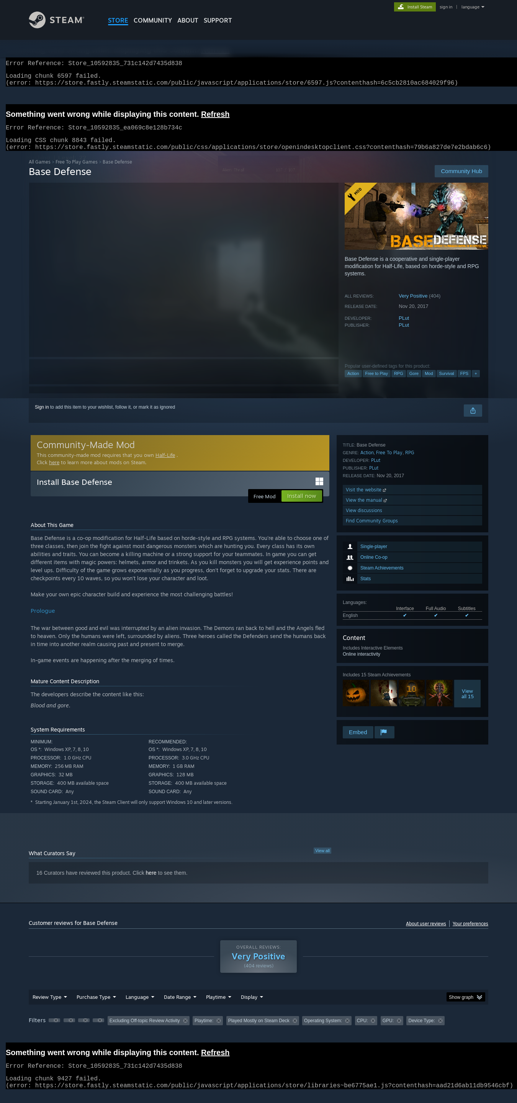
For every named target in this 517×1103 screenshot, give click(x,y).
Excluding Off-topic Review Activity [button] (145, 1030)
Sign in (42, 416)
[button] (54, 1029)
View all (322, 860)
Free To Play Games (77, 171)
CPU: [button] (362, 1030)
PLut (404, 327)
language (470, 7)
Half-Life (165, 464)
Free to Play (376, 382)
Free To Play (389, 646)
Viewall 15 (467, 602)
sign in (446, 7)
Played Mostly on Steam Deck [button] (259, 1030)
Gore (414, 382)
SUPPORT (218, 20)
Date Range (177, 1006)
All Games (40, 171)
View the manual (367, 694)
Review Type (47, 1006)
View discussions (364, 704)
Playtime (216, 1006)
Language (137, 1006)
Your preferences (470, 933)
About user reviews (426, 933)
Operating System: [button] (323, 1030)
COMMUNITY (153, 20)
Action (353, 382)
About (187, 20)
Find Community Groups (372, 714)
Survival (446, 382)
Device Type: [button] (421, 1030)
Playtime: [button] (204, 1030)
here (54, 471)
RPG (398, 382)
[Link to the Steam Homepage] (62, 26)
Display (249, 1006)
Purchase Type (93, 1006)
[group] (258, 1030)
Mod (429, 382)
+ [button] (475, 382)
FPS (464, 382)
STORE (118, 20)
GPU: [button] (388, 1030)
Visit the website (367, 683)
